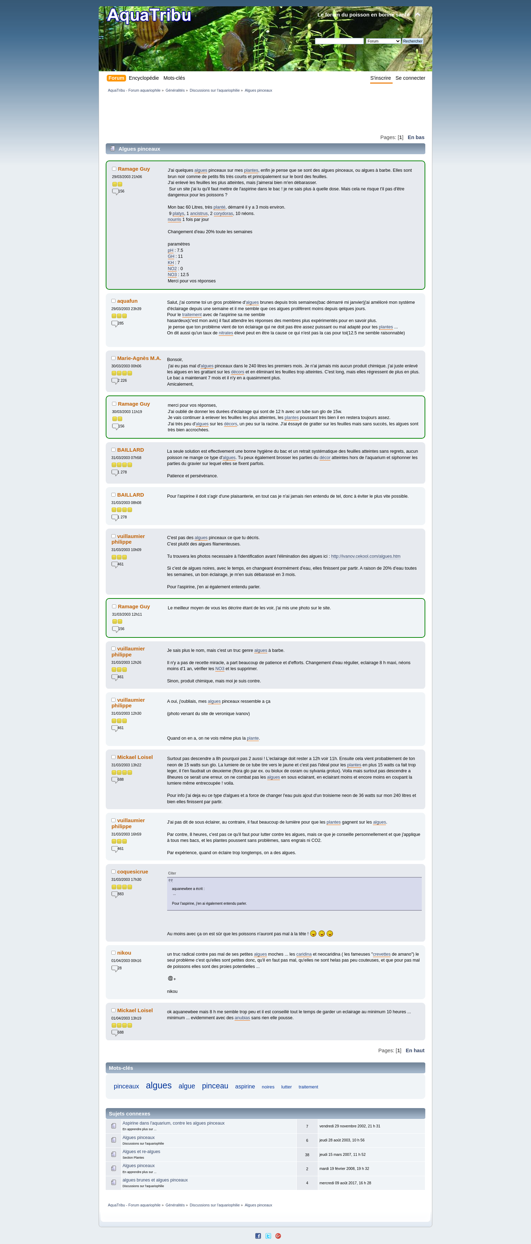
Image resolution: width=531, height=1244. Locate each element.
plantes (251, 170)
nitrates (226, 332)
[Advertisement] (233, 113)
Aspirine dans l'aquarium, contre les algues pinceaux (174, 1123)
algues (201, 170)
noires (268, 1086)
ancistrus (199, 213)
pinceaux (126, 1086)
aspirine (245, 1086)
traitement (192, 314)
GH (171, 256)
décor (325, 457)
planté (219, 207)
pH (170, 250)
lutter (286, 1086)
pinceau (215, 1086)
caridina (304, 954)
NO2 (172, 268)
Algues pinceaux (139, 1137)
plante (253, 738)
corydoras (223, 213)
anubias (242, 1017)
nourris (174, 219)
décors (237, 371)
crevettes (382, 954)
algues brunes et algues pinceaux (155, 1180)
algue (186, 1086)
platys (178, 213)
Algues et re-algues (141, 1151)
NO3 (172, 274)
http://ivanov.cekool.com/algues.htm (365, 556)
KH (171, 262)
